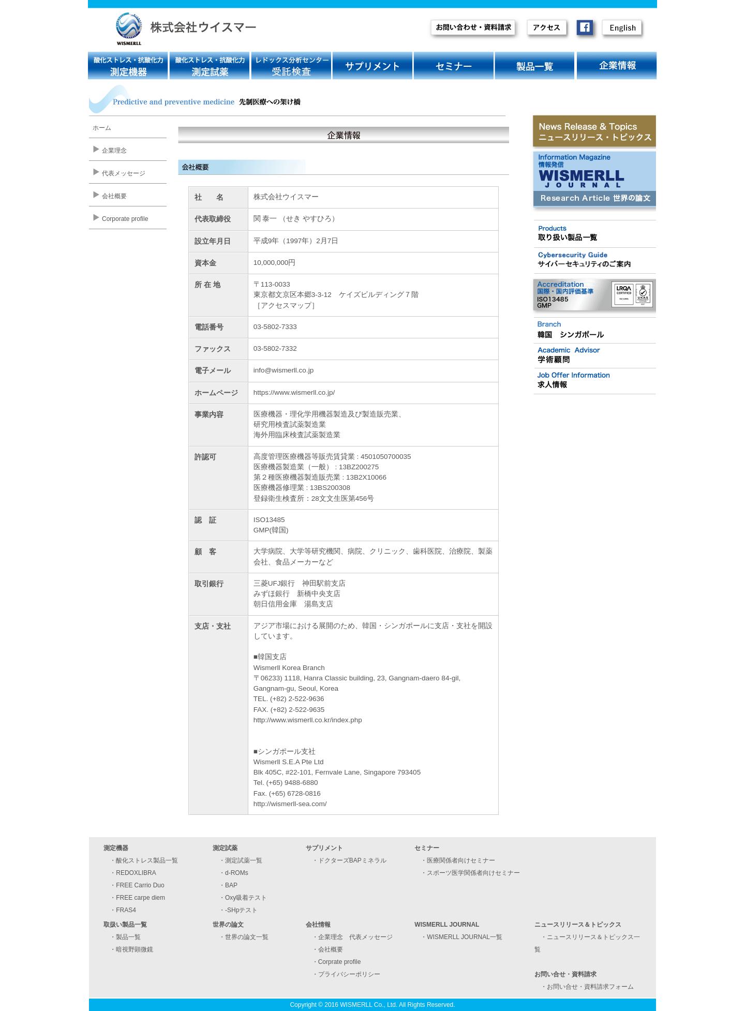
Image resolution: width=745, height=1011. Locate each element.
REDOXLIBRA (136, 872)
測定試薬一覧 (243, 860)
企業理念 (114, 150)
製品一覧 (128, 937)
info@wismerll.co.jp (284, 370)
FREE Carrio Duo (140, 885)
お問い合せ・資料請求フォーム (590, 986)
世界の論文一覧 (247, 937)
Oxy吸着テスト (246, 897)
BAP (231, 885)
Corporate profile (125, 218)
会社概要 (114, 196)
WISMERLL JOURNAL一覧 (464, 937)
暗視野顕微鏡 (134, 949)
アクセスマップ (286, 305)
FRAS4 (126, 910)
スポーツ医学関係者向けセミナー (473, 872)
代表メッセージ (123, 173)
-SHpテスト (241, 910)
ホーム (102, 127)
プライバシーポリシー (349, 974)
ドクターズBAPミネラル (352, 860)
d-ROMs (236, 872)
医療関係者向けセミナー (461, 860)
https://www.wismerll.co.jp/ (294, 392)
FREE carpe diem (140, 897)
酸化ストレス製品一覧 (147, 860)
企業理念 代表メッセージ (355, 937)
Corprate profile (339, 961)
